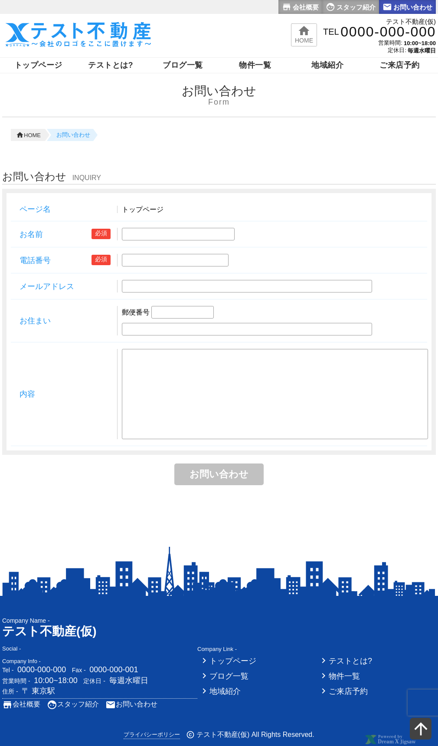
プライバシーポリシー (152, 734)
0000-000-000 (41, 669)
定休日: (397, 50)
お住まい (35, 320)
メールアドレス (47, 286)
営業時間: (390, 42)
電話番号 (35, 260)
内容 (27, 394)
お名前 (31, 234)
